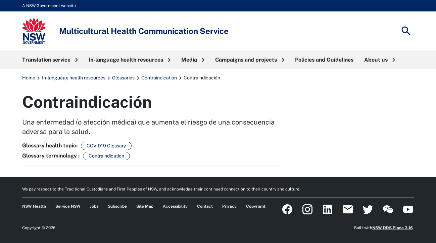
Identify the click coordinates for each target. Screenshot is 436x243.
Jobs (94, 206)
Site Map (144, 206)
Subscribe (117, 206)
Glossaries (123, 77)
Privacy (229, 206)
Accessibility (175, 206)
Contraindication (159, 77)
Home (28, 77)
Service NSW (68, 206)
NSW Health (34, 206)
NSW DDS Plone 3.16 (392, 227)
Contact (205, 206)
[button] (50, 59)
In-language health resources (73, 77)
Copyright (255, 206)
